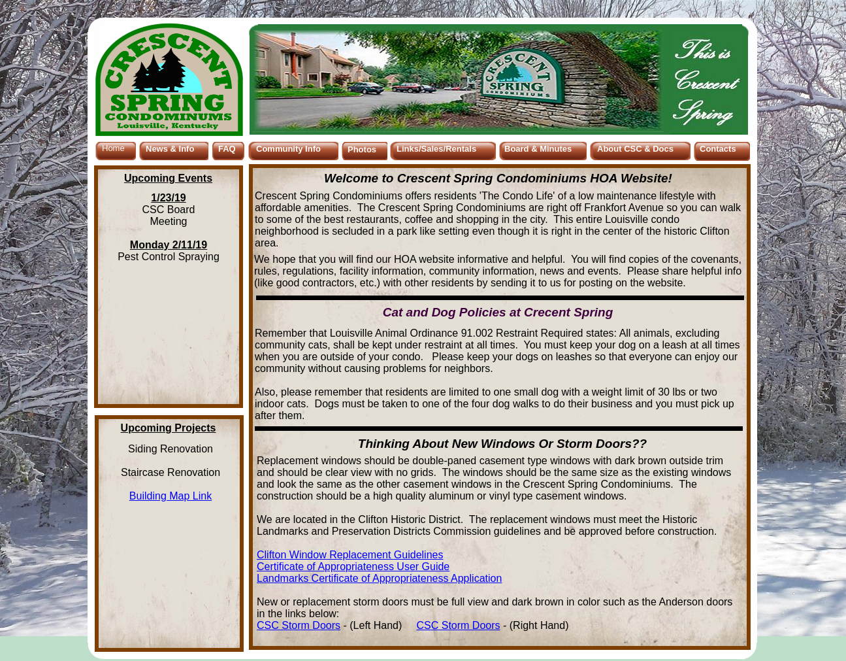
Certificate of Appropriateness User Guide (353, 566)
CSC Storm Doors (298, 625)
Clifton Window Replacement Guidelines (350, 554)
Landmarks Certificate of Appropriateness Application (379, 578)
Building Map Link (170, 495)
